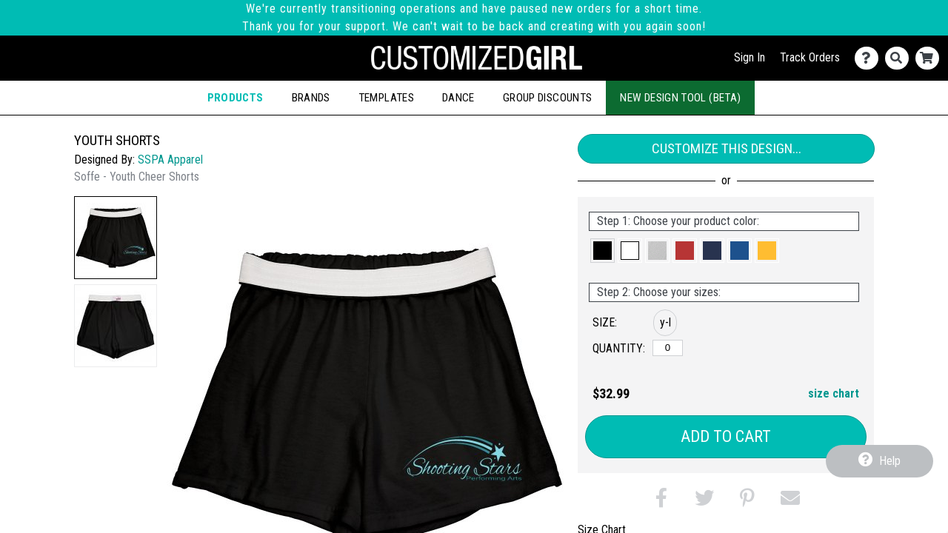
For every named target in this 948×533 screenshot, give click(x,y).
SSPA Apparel (170, 159)
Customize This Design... (726, 148)
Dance (458, 97)
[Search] (900, 58)
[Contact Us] (870, 58)
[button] (115, 237)
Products (235, 97)
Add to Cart (726, 436)
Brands (311, 97)
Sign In (749, 57)
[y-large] (667, 348)
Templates (386, 97)
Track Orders (810, 57)
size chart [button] (833, 393)
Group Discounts (547, 97)
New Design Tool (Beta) (680, 97)
